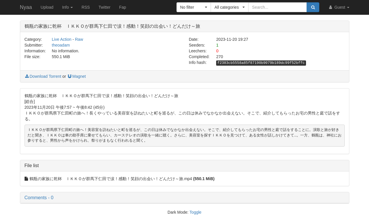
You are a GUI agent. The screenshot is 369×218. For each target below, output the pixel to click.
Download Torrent (43, 76)
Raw (79, 39)
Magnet (76, 76)
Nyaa (26, 7)
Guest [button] (338, 7)
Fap (122, 7)
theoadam (61, 45)
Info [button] (67, 7)
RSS (85, 7)
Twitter (104, 7)
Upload (47, 7)
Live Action (61, 39)
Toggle (195, 212)
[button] (194, 7)
